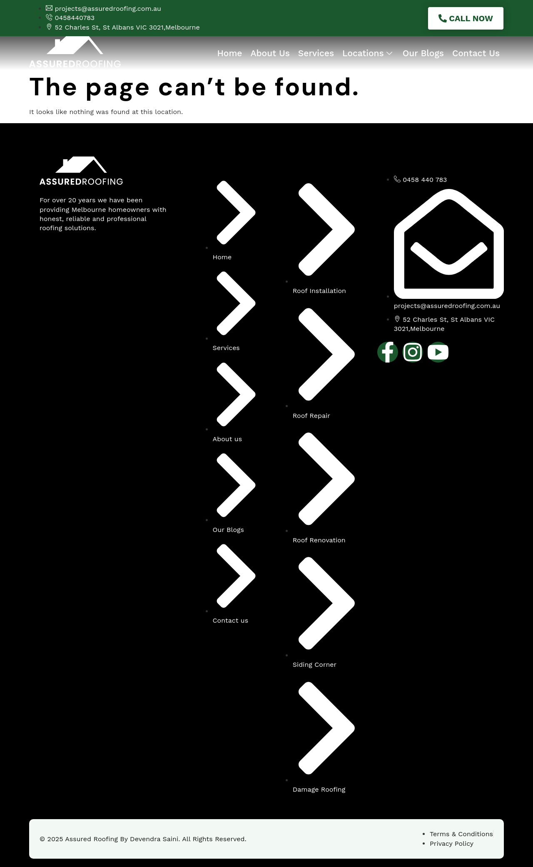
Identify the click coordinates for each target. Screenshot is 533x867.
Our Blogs (423, 53)
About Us (269, 53)
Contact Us (476, 53)
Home (229, 53)
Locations (368, 53)
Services (316, 53)
